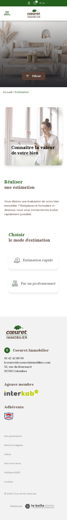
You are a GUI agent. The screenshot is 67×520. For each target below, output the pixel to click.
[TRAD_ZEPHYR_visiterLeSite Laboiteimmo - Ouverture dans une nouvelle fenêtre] (39, 506)
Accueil (7, 92)
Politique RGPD (12, 472)
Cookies (8, 481)
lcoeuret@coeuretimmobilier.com (27, 362)
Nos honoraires (12, 463)
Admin (7, 454)
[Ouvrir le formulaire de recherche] (33, 76)
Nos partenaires (13, 436)
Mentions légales (13, 445)
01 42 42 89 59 (14, 358)
